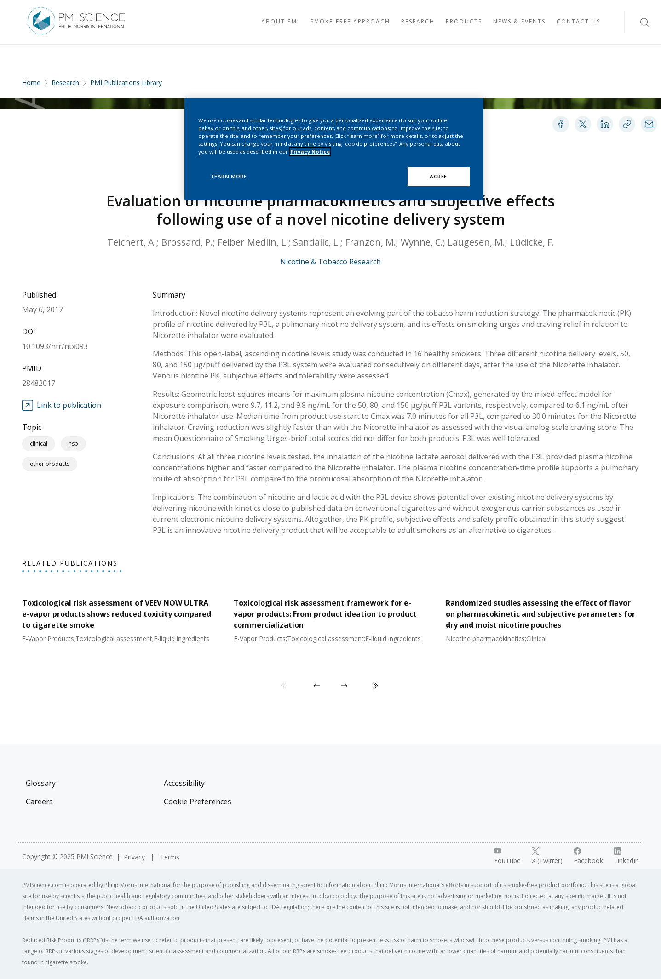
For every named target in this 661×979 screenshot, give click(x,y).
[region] (333, 149)
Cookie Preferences (197, 801)
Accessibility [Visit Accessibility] (184, 783)
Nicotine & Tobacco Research (330, 262)
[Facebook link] (588, 856)
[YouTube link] (507, 856)
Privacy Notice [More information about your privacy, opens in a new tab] (310, 151)
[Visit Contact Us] (578, 22)
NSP (73, 443)
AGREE (438, 176)
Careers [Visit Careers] (39, 801)
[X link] (547, 856)
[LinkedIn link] (626, 856)
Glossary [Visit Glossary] (41, 783)
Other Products (49, 464)
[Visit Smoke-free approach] (350, 22)
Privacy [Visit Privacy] (135, 857)
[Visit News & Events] (519, 22)
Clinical (38, 443)
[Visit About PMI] (280, 22)
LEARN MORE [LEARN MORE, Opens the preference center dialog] (229, 176)
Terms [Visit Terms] (169, 857)
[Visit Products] (464, 22)
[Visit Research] (418, 22)
